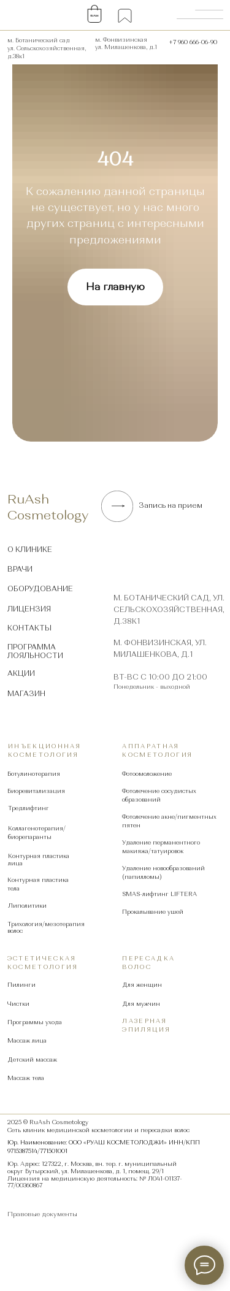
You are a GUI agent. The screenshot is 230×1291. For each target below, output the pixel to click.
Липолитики (27, 905)
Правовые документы (42, 1214)
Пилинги (21, 984)
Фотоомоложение (147, 773)
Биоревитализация (36, 791)
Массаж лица (27, 1040)
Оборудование (40, 588)
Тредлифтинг (28, 808)
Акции (21, 673)
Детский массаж (32, 1059)
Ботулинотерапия (33, 773)
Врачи (20, 569)
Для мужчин (141, 1003)
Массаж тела (25, 1078)
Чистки (18, 1003)
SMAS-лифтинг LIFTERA (159, 894)
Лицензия (29, 609)
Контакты (29, 628)
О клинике (29, 549)
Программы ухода (34, 1022)
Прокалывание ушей (152, 911)
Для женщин (142, 984)
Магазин (26, 693)
